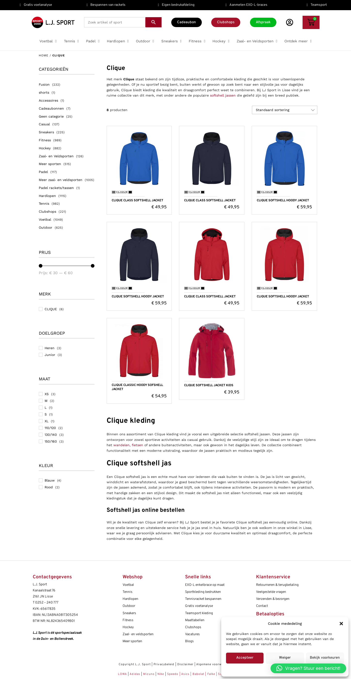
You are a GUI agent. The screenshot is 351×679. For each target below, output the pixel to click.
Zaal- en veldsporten (138, 634)
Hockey (45, 148)
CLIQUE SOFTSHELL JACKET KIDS (208, 385)
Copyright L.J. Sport (135, 664)
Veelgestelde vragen (271, 592)
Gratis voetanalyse (199, 606)
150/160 (51, 441)
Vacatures (192, 634)
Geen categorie (51, 116)
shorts (44, 92)
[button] (341, 623)
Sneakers (46, 132)
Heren (50, 348)
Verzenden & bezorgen (272, 599)
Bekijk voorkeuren (325, 658)
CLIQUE (51, 309)
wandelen (121, 445)
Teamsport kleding (199, 613)
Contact (262, 606)
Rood (49, 487)
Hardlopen (47, 196)
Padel (43, 172)
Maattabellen (194, 620)
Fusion (44, 84)
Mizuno (149, 674)
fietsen (137, 445)
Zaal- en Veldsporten (56, 156)
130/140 (51, 435)
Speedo (173, 674)
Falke (211, 674)
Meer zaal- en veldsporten (60, 180)
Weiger (285, 658)
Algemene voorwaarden (214, 664)
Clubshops (47, 211)
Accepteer (244, 658)
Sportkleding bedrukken (203, 592)
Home (43, 55)
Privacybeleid (164, 664)
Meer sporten (50, 164)
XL (46, 421)
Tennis (44, 203)
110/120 (50, 428)
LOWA (123, 674)
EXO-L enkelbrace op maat (205, 585)
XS (47, 394)
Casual (44, 124)
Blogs (189, 641)
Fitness (45, 140)
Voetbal (45, 219)
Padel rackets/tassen (56, 188)
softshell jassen (223, 95)
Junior (50, 355)
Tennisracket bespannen (203, 599)
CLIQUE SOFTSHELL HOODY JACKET (283, 201)
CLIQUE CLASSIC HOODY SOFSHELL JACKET (137, 387)
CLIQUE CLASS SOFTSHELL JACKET (137, 201)
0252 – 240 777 (46, 603)
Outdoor (45, 227)
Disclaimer (185, 664)
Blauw (50, 480)
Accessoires (48, 100)
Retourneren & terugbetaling (277, 585)
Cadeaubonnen (51, 108)
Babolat (198, 674)
